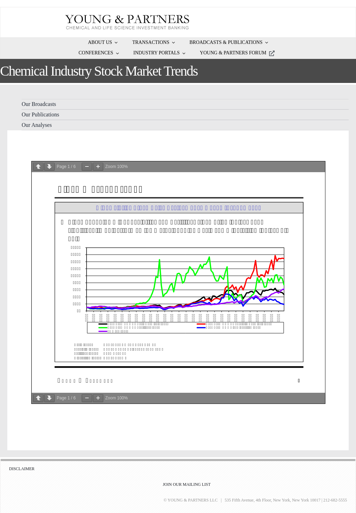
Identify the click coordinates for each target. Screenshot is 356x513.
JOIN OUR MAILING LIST (187, 484)
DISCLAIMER (21, 468)
